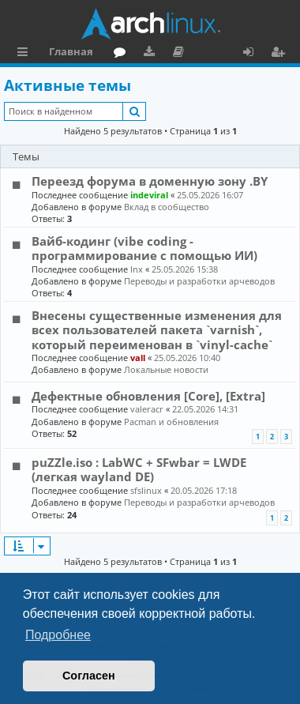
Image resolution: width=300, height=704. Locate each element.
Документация (181, 53)
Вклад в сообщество (166, 207)
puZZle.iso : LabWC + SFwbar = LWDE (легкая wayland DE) (139, 469)
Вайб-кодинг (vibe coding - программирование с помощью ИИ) (144, 248)
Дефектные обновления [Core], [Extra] (148, 396)
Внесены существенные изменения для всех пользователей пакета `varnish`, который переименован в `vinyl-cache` (157, 329)
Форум (123, 53)
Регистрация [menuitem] (281, 53)
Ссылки (26, 53)
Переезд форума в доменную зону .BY (150, 181)
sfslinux (146, 490)
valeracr (146, 409)
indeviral (149, 195)
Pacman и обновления (171, 421)
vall (137, 357)
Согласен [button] (88, 675)
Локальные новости (166, 369)
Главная (71, 51)
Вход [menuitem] (254, 53)
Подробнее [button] (58, 635)
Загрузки (152, 53)
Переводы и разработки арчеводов (199, 281)
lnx (136, 269)
